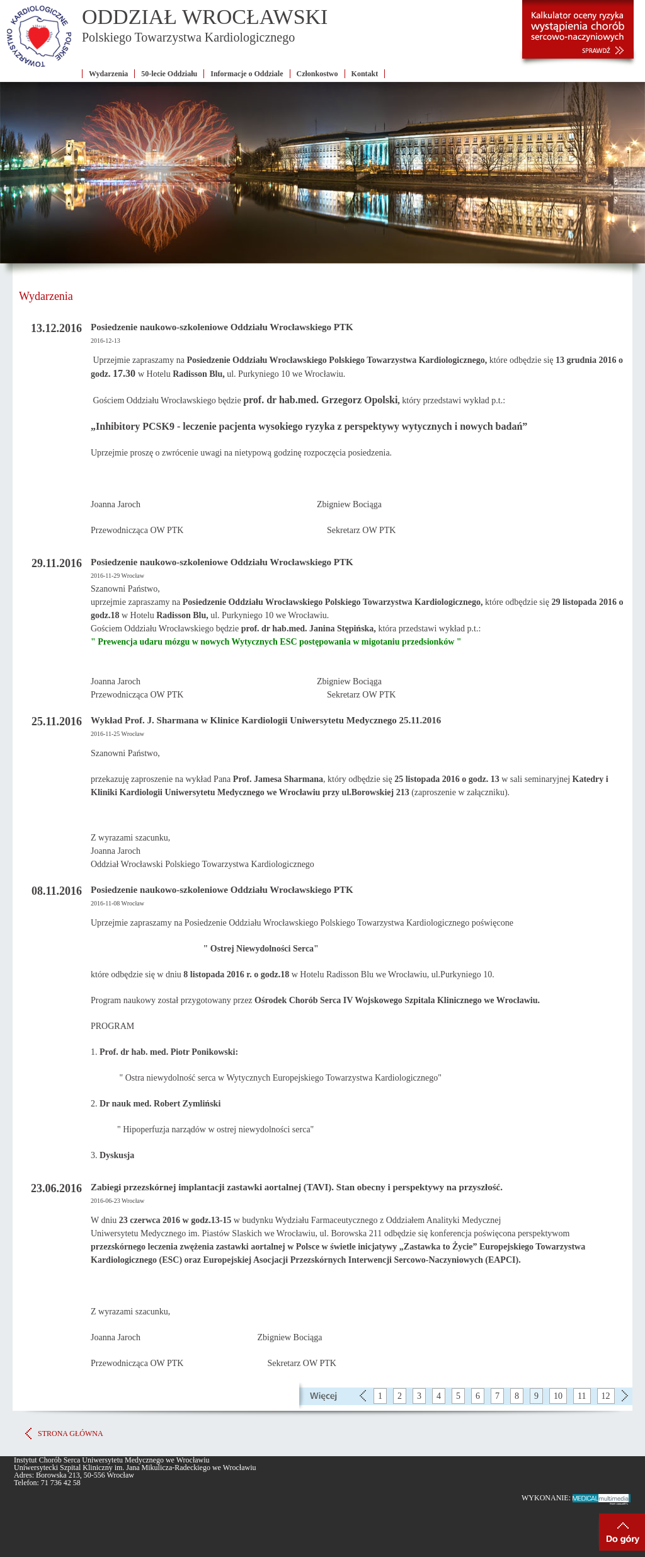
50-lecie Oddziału (169, 73)
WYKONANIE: (576, 1497)
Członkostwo (317, 73)
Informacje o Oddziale (246, 73)
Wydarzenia (108, 73)
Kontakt (365, 73)
